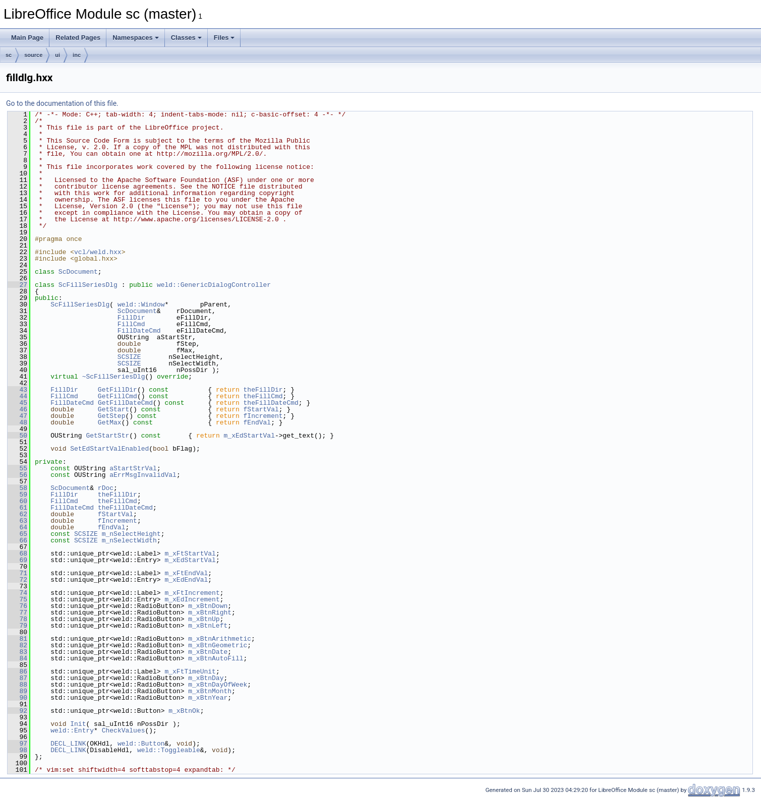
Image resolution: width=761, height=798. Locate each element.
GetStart (113, 409)
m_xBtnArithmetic (219, 638)
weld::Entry (72, 730)
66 (17, 540)
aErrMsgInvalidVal (143, 474)
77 (17, 612)
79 (17, 625)
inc (77, 55)
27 (17, 284)
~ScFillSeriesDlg (113, 376)
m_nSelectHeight (131, 533)
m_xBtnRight (209, 612)
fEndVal (257, 422)
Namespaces (135, 37)
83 (17, 651)
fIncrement (263, 415)
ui (57, 55)
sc (9, 55)
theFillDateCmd (271, 402)
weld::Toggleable (168, 750)
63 (17, 520)
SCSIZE (129, 356)
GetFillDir (117, 389)
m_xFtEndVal (186, 573)
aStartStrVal (133, 468)
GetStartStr (107, 435)
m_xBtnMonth (209, 691)
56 (17, 474)
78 (17, 619)
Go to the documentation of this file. (62, 103)
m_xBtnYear (207, 697)
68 (17, 553)
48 (17, 422)
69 (17, 560)
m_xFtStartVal (189, 553)
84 (17, 658)
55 (17, 468)
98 (17, 750)
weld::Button (141, 743)
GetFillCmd (117, 396)
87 (17, 678)
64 (17, 527)
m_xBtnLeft (207, 625)
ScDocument (78, 271)
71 (17, 573)
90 (17, 697)
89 (17, 691)
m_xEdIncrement (191, 599)
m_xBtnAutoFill (215, 658)
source (33, 55)
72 (17, 579)
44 (17, 396)
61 (17, 507)
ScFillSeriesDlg (88, 284)
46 (17, 409)
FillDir (131, 317)
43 (17, 389)
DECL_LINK (68, 743)
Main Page (27, 37)
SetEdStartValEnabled (109, 448)
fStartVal (261, 409)
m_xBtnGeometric (217, 645)
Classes (186, 37)
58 (17, 488)
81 (17, 638)
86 (17, 671)
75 (17, 599)
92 (17, 710)
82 (17, 645)
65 (17, 533)
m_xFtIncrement (191, 592)
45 (17, 402)
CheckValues (123, 730)
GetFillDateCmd (125, 402)
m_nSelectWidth (129, 540)
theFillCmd (263, 396)
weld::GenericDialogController (214, 284)
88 (17, 684)
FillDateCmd (139, 330)
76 (17, 605)
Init (78, 723)
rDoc (105, 488)
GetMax (110, 422)
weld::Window (141, 304)
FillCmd (131, 324)
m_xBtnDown (207, 605)
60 (17, 501)
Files (224, 37)
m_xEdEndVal (186, 579)
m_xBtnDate (207, 651)
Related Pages (77, 37)
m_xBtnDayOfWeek (217, 684)
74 (17, 592)
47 (17, 415)
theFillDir (263, 389)
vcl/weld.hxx (98, 252)
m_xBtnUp (203, 619)
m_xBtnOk (184, 710)
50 (17, 435)
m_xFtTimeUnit (189, 671)
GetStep (112, 415)
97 (17, 743)
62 (17, 514)
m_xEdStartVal (248, 435)
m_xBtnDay (205, 678)
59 (17, 494)
